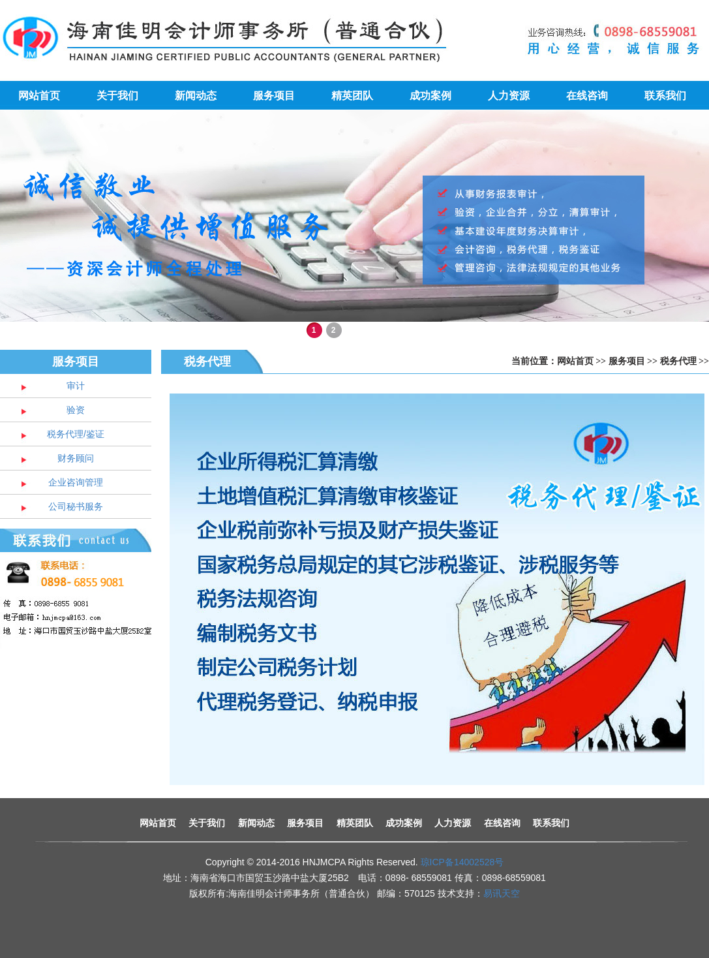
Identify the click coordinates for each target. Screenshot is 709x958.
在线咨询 (587, 95)
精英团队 (352, 95)
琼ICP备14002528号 (462, 862)
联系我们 (665, 95)
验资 (76, 410)
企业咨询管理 (75, 482)
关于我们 (117, 95)
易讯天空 (501, 893)
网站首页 (39, 95)
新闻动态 (196, 95)
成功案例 (430, 95)
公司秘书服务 (75, 506)
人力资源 (509, 95)
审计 (76, 385)
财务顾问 (75, 458)
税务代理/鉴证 (75, 434)
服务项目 (274, 95)
